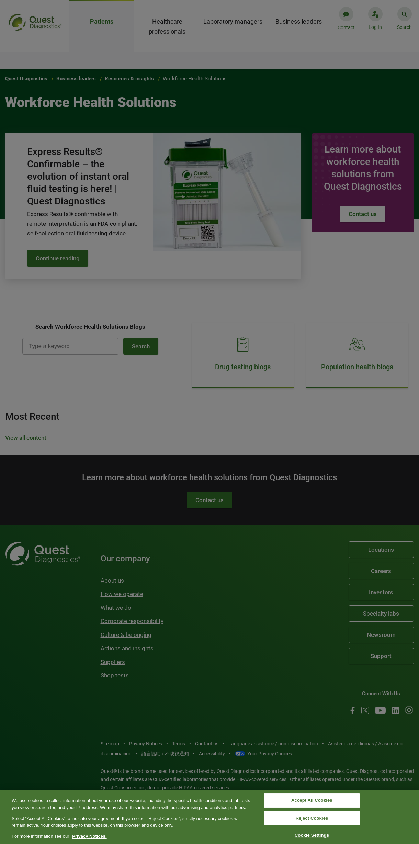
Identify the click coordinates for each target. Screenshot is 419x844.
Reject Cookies (311, 818)
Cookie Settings (312, 835)
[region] (209, 817)
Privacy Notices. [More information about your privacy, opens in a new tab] (89, 836)
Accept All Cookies (311, 800)
